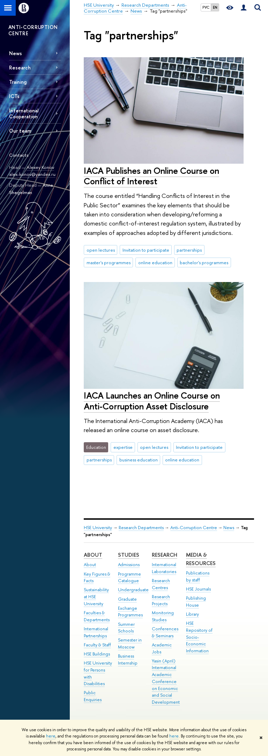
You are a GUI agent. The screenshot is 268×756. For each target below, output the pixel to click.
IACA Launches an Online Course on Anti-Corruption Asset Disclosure (152, 400)
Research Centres (161, 584)
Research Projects (161, 600)
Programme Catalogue (129, 577)
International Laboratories (164, 568)
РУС (205, 7)
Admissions (129, 565)
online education (155, 262)
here (50, 736)
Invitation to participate (145, 250)
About (93, 554)
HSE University (98, 528)
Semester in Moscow (130, 643)
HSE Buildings (97, 654)
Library (192, 614)
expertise (123, 447)
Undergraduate (133, 590)
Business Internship (127, 659)
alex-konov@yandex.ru (32, 174)
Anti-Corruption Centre (193, 528)
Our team (20, 130)
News (15, 53)
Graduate (127, 599)
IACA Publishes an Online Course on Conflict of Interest (151, 175)
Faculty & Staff (97, 645)
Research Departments (141, 528)
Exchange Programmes (130, 611)
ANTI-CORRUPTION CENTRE (33, 30)
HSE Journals (198, 589)
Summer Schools (126, 627)
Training (18, 82)
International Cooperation (23, 113)
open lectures (101, 250)
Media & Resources (201, 559)
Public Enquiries (93, 696)
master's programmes (109, 262)
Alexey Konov (40, 167)
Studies (128, 554)
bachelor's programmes (204, 262)
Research (20, 67)
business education (138, 460)
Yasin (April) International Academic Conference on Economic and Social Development (166, 681)
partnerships (189, 250)
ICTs (14, 96)
